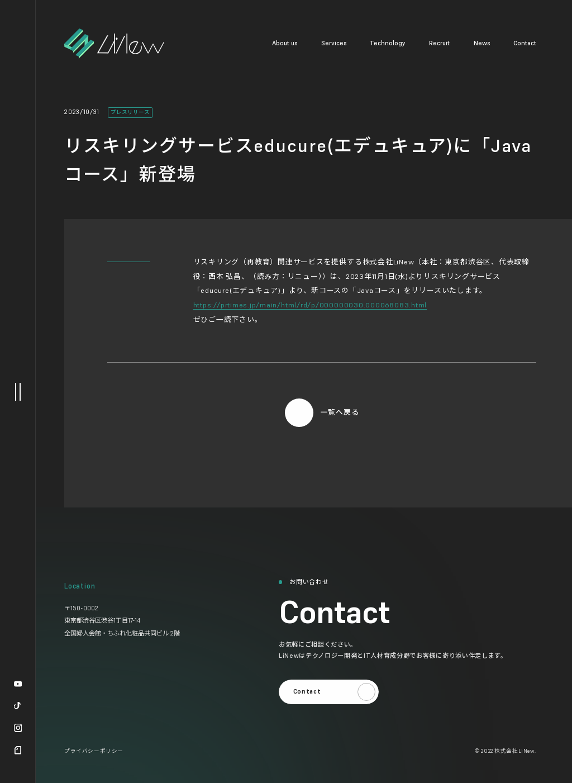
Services (333, 43)
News (482, 43)
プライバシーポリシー (93, 751)
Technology (388, 43)
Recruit (439, 43)
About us (284, 43)
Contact (524, 43)
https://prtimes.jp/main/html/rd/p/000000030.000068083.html (310, 305)
